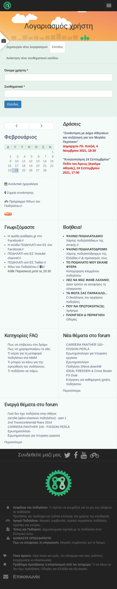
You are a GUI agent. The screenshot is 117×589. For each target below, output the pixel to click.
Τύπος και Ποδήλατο (27, 529)
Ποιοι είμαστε (22, 555)
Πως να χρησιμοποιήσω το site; (29, 349)
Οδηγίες (71, 319)
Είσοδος (58, 49)
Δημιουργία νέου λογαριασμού (26, 47)
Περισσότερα (72, 390)
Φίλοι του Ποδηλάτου (23, 267)
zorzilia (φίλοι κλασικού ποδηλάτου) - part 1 (37, 418)
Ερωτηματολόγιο (77, 362)
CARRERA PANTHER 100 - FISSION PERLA (39, 427)
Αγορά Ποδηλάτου (25, 520)
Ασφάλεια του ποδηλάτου (30, 507)
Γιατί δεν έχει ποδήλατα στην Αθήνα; (32, 413)
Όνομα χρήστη (16, 70)
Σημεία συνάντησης (20, 192)
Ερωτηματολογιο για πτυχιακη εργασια (34, 435)
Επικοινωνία (26, 576)
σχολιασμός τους (95, 258)
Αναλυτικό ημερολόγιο (23, 184)
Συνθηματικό (14, 86)
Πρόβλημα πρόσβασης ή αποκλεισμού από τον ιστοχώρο (52, 564)
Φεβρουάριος (20, 137)
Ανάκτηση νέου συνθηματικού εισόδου (32, 58)
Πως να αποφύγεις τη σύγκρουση (35, 542)
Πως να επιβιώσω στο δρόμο (27, 344)
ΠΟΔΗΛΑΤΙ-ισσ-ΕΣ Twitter (27, 262)
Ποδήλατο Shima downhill (83, 366)
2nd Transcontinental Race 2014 (30, 422)
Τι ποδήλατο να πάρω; (23, 371)
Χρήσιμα (72, 310)
